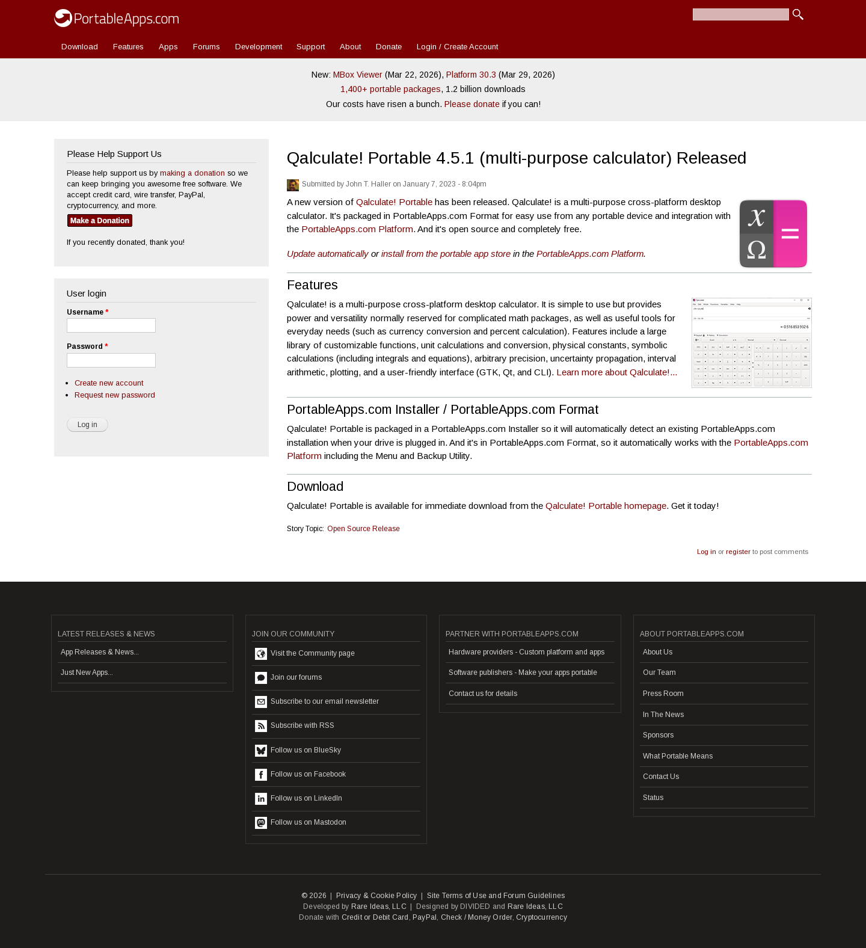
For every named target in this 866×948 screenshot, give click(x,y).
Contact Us (661, 776)
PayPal (425, 917)
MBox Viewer (357, 74)
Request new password (115, 394)
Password (87, 346)
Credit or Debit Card (375, 917)
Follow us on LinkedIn (298, 799)
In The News (663, 714)
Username (87, 312)
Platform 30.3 (471, 74)
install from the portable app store (446, 253)
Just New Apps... (87, 672)
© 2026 (314, 895)
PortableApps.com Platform (357, 229)
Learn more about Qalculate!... (616, 372)
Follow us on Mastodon (300, 823)
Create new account (109, 382)
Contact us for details (483, 693)
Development (258, 46)
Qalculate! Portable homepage (605, 505)
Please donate (472, 104)
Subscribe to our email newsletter (317, 702)
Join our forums (288, 678)
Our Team (659, 672)
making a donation (192, 172)
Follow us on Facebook (300, 775)
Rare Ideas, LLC (379, 906)
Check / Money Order (476, 917)
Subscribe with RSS (294, 726)
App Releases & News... (100, 652)
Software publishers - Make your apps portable (523, 672)
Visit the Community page (305, 654)
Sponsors (658, 735)
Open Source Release (363, 529)
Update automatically (328, 253)
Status (653, 797)
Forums (206, 46)
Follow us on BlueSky (298, 751)
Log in (706, 551)
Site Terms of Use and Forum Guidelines (496, 895)
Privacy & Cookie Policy (376, 895)
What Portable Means (678, 756)
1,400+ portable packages (390, 89)
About (350, 46)
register (738, 551)
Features (128, 46)
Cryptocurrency (541, 917)
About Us (657, 652)
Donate (389, 46)
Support (310, 46)
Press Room (663, 693)
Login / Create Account (457, 46)
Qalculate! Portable (394, 202)
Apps (168, 46)
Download (79, 46)
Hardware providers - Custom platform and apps (526, 652)
